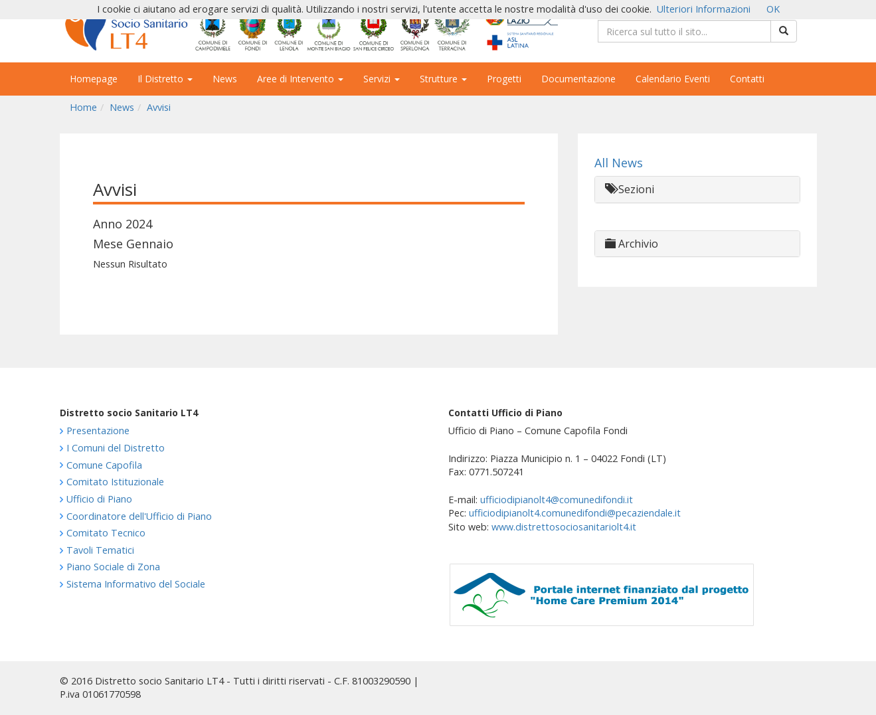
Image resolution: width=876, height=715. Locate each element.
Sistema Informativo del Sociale (135, 584)
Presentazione (98, 430)
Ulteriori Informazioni (703, 9)
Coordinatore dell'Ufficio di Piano (139, 516)
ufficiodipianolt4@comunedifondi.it (556, 499)
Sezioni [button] (629, 189)
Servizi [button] (381, 78)
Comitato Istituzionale (115, 481)
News (225, 78)
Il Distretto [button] (165, 78)
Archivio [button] (631, 243)
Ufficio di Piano (99, 499)
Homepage (94, 78)
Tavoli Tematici (100, 550)
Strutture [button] (443, 78)
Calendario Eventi (673, 78)
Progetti (504, 78)
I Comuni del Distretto (115, 447)
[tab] (697, 189)
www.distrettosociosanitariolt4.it (563, 526)
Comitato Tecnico (105, 532)
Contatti (747, 78)
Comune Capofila (104, 465)
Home (83, 107)
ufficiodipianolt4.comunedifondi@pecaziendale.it (575, 513)
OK (773, 9)
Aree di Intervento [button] (300, 78)
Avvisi (159, 107)
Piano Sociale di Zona (113, 566)
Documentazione (578, 78)
